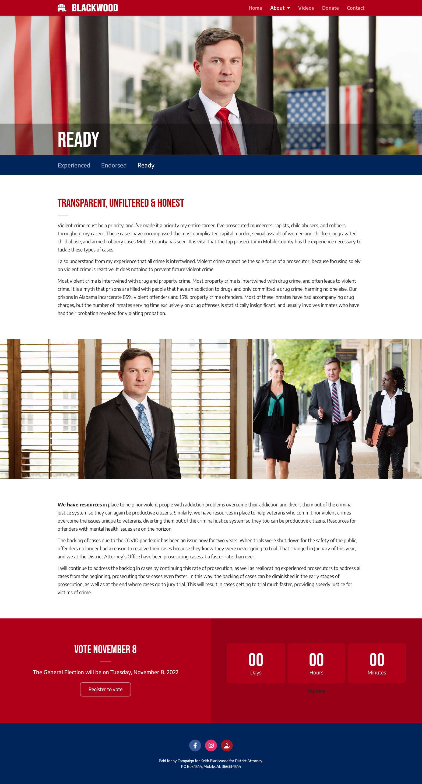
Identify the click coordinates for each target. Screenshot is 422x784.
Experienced (74, 165)
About (280, 8)
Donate (330, 8)
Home (255, 8)
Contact (355, 8)
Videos (306, 8)
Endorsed (114, 165)
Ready (146, 165)
